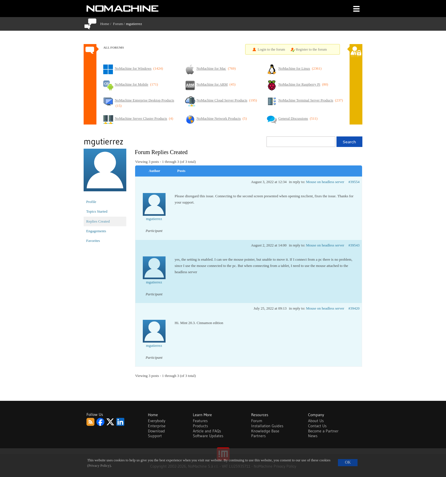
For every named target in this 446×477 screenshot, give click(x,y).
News (312, 435)
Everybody (156, 420)
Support (155, 435)
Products (200, 425)
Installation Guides (267, 425)
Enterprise (157, 425)
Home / (106, 24)
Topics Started (97, 211)
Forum (118, 24)
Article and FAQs (207, 431)
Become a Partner (323, 431)
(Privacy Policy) (99, 466)
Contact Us (317, 425)
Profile (91, 202)
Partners (258, 435)
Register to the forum (311, 49)
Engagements (96, 231)
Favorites (93, 240)
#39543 (354, 245)
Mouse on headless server (325, 182)
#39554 (354, 182)
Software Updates (208, 435)
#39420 (354, 308)
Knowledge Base (265, 431)
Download (156, 431)
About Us (316, 420)
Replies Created (98, 221)
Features (200, 420)
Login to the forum (271, 49)
